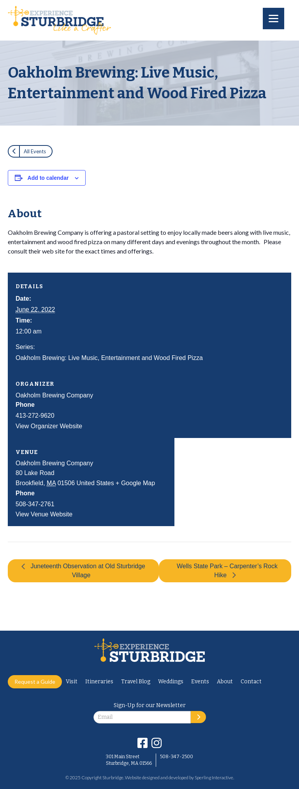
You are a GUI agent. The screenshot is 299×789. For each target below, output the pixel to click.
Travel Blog (135, 681)
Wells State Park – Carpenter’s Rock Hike (227, 570)
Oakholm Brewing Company (54, 395)
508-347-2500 (176, 756)
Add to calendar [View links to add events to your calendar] (48, 178)
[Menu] (273, 18)
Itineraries (99, 681)
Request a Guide (34, 681)
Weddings (170, 681)
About (225, 681)
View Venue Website (44, 514)
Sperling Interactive (214, 777)
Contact (251, 681)
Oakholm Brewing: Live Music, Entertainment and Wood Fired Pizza (109, 358)
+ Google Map (135, 483)
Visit (71, 681)
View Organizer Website (49, 426)
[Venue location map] (232, 467)
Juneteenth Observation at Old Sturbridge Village (87, 570)
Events (200, 681)
